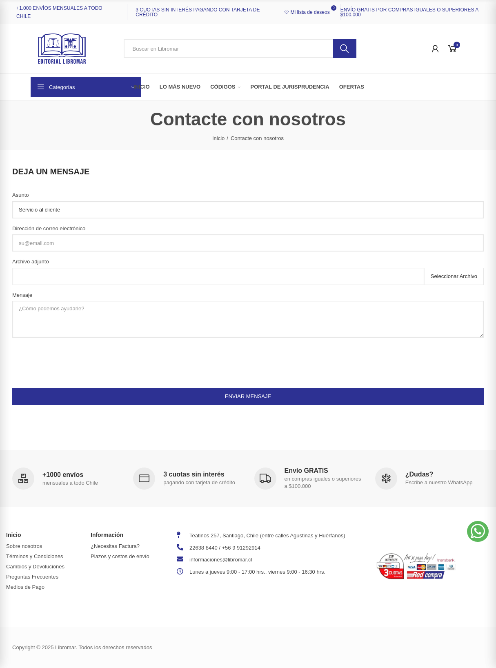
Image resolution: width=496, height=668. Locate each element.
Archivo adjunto (30, 261)
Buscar (344, 48)
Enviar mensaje (248, 396)
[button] (478, 531)
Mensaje (22, 295)
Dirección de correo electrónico (48, 228)
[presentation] (74, 360)
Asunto (20, 195)
